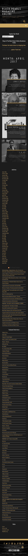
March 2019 (4, 225)
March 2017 (4, 258)
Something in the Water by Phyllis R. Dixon (10, 325)
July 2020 (4, 205)
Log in (3, 526)
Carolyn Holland (5, 395)
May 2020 (4, 208)
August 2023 (4, 193)
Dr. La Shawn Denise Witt (7, 348)
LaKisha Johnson (5, 381)
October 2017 (4, 248)
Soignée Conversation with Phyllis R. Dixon (10, 322)
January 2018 (4, 245)
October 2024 (5, 185)
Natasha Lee (4, 376)
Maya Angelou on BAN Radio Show (8, 411)
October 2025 (4, 180)
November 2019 (5, 216)
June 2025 (4, 183)
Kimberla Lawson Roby (6, 485)
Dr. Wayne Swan (5, 515)
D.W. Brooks (4, 430)
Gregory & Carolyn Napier (7, 337)
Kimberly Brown (5, 369)
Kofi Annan (4, 453)
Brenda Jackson (5, 367)
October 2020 (5, 202)
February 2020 (5, 212)
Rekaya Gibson (5, 360)
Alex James (4, 358)
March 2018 (4, 241)
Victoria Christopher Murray (7, 386)
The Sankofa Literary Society (7, 462)
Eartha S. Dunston (5, 455)
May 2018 (4, 238)
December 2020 (5, 200)
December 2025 (5, 177)
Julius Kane (4, 334)
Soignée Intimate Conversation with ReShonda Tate (12, 298)
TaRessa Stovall (5, 474)
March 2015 (4, 263)
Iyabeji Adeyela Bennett (6, 416)
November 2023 (5, 192)
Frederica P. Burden (5, 351)
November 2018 (5, 230)
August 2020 (4, 203)
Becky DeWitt (4, 490)
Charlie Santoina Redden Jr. (7, 388)
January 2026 (4, 175)
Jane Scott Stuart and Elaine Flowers (9, 365)
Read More (23, 89)
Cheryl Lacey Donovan (6, 512)
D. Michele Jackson (5, 481)
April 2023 (4, 195)
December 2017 (5, 246)
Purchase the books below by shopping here (13, 45)
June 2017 (4, 253)
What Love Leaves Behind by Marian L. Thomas (11, 296)
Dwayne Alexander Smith (7, 402)
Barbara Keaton (5, 471)
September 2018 (5, 233)
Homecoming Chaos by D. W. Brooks (9, 432)
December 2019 (5, 215)
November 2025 (5, 178)
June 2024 (4, 188)
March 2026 (4, 172)
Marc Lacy (4, 441)
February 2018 (5, 243)
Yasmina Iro (4, 469)
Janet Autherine (5, 476)
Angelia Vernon (5, 390)
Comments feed (5, 530)
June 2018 (4, 236)
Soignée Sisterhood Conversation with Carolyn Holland (13, 312)
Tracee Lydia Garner (6, 379)
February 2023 (5, 197)
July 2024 (4, 187)
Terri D (3, 467)
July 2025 (4, 182)
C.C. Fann (4, 460)
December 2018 (5, 228)
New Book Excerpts (15, 267)
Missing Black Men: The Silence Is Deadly (10, 305)
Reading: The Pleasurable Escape (8, 510)
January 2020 (4, 213)
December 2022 (5, 198)
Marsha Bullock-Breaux (6, 353)
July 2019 (4, 220)
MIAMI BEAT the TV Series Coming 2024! (10, 439)
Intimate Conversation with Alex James (10, 301)
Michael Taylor (5, 407)
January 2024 (4, 190)
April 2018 (4, 240)
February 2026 (5, 173)
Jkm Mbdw (4, 346)
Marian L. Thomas (5, 341)
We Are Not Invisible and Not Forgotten (9, 308)
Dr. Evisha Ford (5, 446)
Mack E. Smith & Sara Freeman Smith (9, 339)
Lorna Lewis (4, 372)
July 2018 (4, 235)
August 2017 (4, 250)
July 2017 (4, 251)
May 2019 (4, 221)
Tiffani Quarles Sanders (6, 421)
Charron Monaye (5, 355)
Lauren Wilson (5, 448)
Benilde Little (4, 503)
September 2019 (5, 218)
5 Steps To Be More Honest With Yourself (10, 508)
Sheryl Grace (4, 483)
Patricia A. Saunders (6, 428)
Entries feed (4, 528)
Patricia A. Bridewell (6, 487)
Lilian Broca (4, 418)
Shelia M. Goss (5, 332)
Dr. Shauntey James (6, 443)
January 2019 (4, 226)
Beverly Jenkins (5, 362)
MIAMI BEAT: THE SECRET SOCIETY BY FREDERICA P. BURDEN (12, 303)
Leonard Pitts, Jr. (5, 409)
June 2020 (4, 207)
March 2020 (4, 210)
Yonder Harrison (5, 414)
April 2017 (4, 256)
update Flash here (16, 50)
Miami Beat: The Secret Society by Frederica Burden (12, 383)
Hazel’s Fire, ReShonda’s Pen (7, 294)
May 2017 (4, 255)
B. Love (3, 464)
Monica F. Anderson (6, 457)
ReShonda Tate (5, 344)
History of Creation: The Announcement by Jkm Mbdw (12, 288)
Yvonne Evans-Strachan (6, 519)
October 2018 (4, 231)
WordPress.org (5, 531)
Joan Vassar (4, 492)
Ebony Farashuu (5, 497)
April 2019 (4, 223)
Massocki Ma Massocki (6, 517)
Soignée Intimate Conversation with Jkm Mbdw (11, 285)
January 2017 (4, 261)
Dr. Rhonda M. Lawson (6, 397)
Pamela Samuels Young (6, 404)
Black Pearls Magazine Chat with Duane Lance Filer (11, 310)
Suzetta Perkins (5, 374)
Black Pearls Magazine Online (11, 11)
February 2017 (5, 260)
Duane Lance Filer (5, 400)
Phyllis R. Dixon (5, 393)
